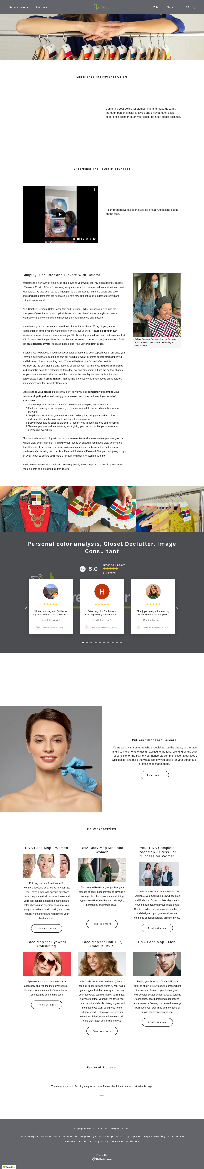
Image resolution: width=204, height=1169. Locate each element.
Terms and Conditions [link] (125, 1141)
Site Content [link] (176, 1136)
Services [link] (41, 7)
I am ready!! (155, 775)
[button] (170, 7)
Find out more (46, 928)
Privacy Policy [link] (99, 1141)
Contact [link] (83, 1141)
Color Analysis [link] (18, 7)
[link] (102, 7)
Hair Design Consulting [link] (114, 1136)
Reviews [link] (70, 1141)
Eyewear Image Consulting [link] (148, 1136)
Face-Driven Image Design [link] (79, 1136)
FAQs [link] (155, 7)
